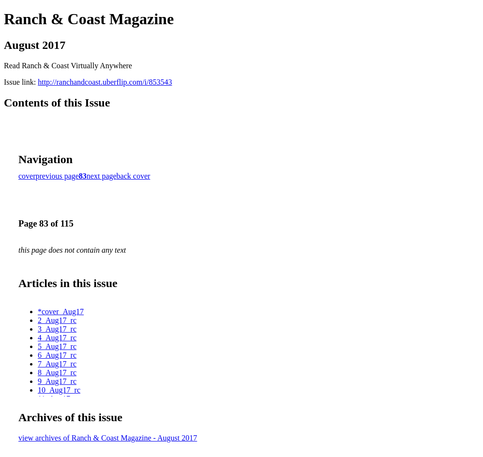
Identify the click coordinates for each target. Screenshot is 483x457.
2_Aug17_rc (57, 320)
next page (102, 176)
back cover (134, 176)
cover (27, 176)
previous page (57, 176)
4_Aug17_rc (57, 338)
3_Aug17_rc (57, 329)
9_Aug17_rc (57, 381)
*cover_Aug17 (61, 311)
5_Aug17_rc (57, 346)
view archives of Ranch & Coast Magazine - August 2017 (107, 438)
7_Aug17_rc (57, 364)
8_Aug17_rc (57, 372)
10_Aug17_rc (59, 390)
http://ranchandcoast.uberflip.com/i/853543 (105, 82)
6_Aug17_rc (57, 355)
